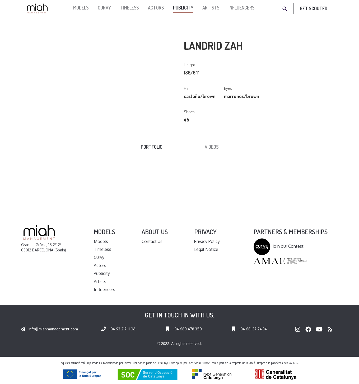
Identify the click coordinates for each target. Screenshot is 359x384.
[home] (38, 8)
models (80, 8)
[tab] (152, 147)
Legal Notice (206, 249)
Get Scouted (313, 8)
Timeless (129, 8)
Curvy (104, 8)
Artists (210, 8)
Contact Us (152, 241)
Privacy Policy (207, 241)
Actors (156, 8)
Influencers (241, 8)
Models (101, 241)
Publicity (183, 8)
